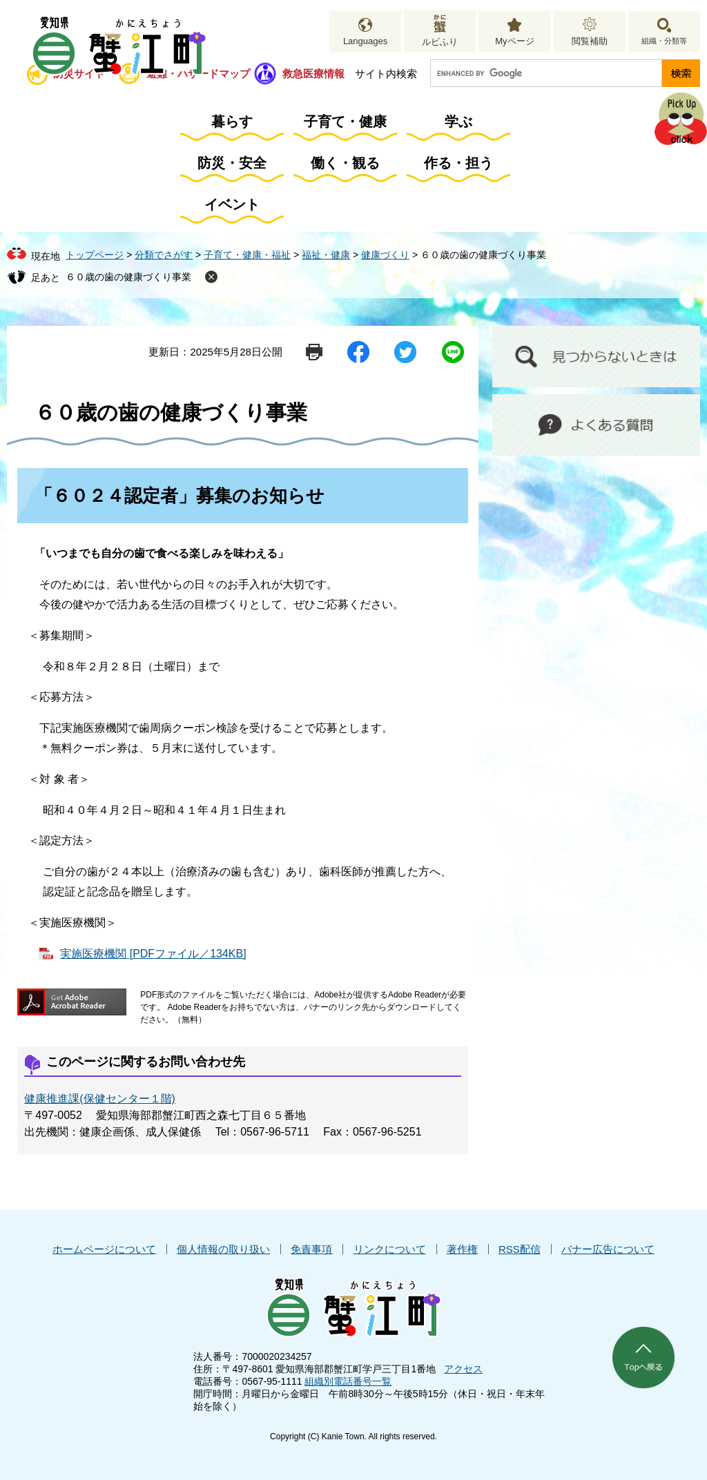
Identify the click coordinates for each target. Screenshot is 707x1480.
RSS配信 (519, 1249)
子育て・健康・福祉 (247, 254)
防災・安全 (232, 163)
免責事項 (311, 1249)
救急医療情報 (313, 73)
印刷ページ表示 (314, 352)
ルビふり (440, 42)
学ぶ (458, 121)
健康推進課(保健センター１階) (99, 1098)
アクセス (463, 1368)
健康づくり (385, 254)
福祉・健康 (326, 254)
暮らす (232, 121)
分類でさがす (164, 254)
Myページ (514, 41)
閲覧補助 (590, 41)
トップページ (95, 254)
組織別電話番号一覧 (347, 1381)
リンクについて (390, 1249)
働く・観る (345, 163)
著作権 (462, 1249)
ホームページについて (104, 1249)
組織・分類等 (664, 41)
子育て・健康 (345, 121)
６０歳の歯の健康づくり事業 (128, 276)
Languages (365, 41)
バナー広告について (608, 1249)
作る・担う (458, 163)
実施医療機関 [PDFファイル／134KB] (153, 954)
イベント (232, 204)
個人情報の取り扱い (223, 1249)
